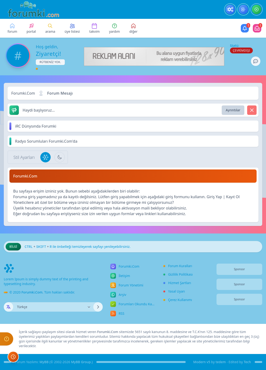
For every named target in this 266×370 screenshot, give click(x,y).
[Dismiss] (252, 110)
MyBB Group (81, 362)
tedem (221, 362)
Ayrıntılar (233, 110)
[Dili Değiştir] (53, 307)
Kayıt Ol (233, 196)
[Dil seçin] (8, 307)
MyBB (44, 362)
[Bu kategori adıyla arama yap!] (133, 28)
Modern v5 (201, 362)
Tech (247, 362)
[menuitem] (230, 9)
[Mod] (257, 28)
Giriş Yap (214, 196)
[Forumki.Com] (31, 9)
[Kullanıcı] (245, 28)
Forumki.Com (23, 93)
